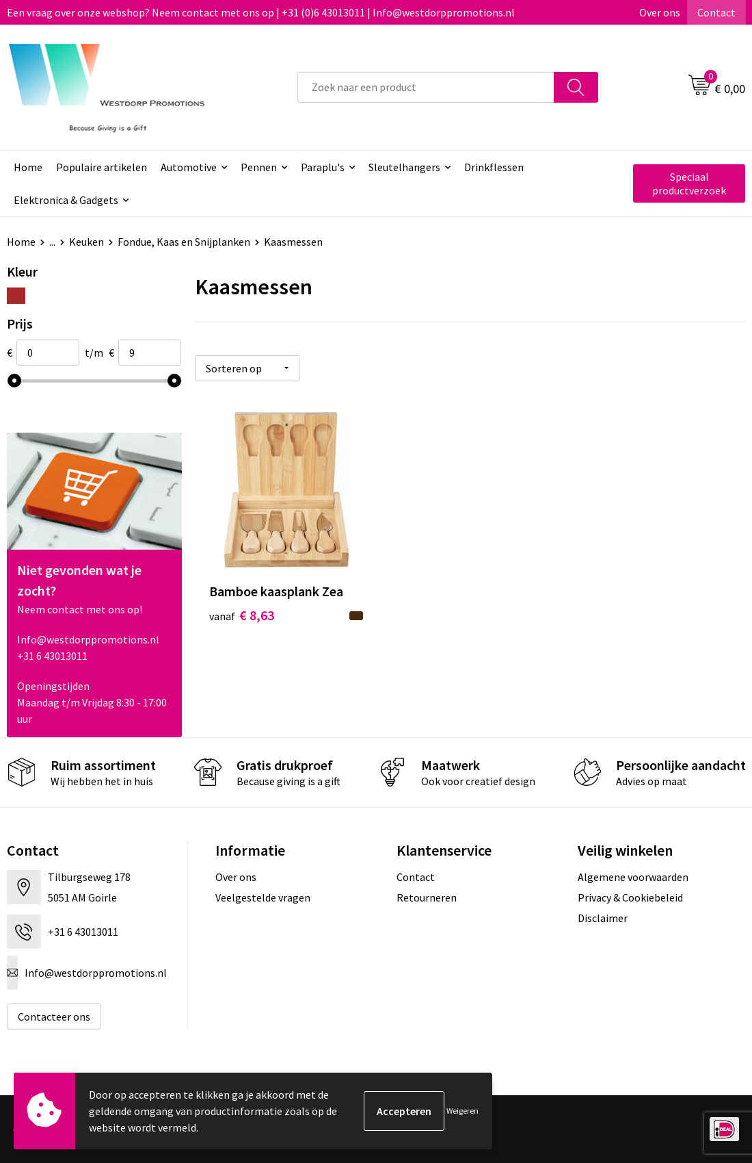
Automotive (189, 167)
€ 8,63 (241, 615)
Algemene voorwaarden (633, 877)
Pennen (259, 167)
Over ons (659, 12)
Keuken (86, 241)
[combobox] (425, 87)
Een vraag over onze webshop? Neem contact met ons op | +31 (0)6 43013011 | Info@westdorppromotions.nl (261, 12)
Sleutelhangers (404, 167)
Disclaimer (603, 918)
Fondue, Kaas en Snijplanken (184, 241)
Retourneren (427, 897)
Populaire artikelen (101, 167)
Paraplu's (323, 167)
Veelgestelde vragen (262, 897)
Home (28, 167)
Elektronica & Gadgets (66, 200)
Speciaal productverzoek (689, 183)
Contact (716, 12)
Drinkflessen (494, 167)
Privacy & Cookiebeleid (630, 897)
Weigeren (462, 1111)
